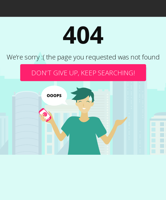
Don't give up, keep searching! (83, 72)
